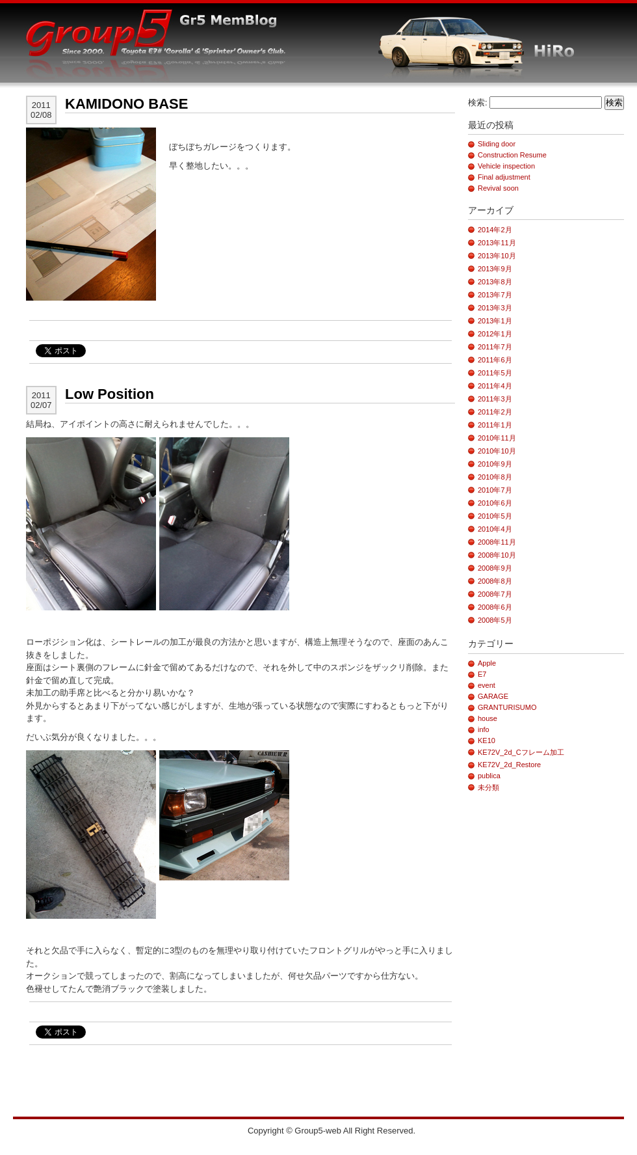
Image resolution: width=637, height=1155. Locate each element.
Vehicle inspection (506, 166)
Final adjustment (504, 177)
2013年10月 (497, 256)
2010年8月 (495, 477)
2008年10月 (497, 555)
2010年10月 (497, 451)
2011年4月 (495, 386)
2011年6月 (495, 360)
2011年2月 (495, 412)
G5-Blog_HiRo (193, 61)
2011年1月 (495, 425)
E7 (482, 674)
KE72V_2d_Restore (509, 764)
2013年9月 (495, 269)
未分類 (488, 787)
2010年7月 (495, 490)
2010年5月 (495, 516)
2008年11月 (497, 542)
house (487, 718)
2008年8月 (495, 581)
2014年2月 (495, 230)
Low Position (109, 394)
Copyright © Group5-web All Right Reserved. (331, 1130)
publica (489, 776)
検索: (478, 102)
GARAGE (493, 696)
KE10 (486, 740)
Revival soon (498, 188)
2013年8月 (495, 282)
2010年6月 (495, 503)
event (486, 685)
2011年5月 (495, 373)
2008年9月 (495, 568)
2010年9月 (495, 464)
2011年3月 (495, 399)
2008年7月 (495, 594)
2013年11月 (497, 243)
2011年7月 (495, 347)
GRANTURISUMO (507, 707)
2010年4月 (495, 529)
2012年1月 (495, 334)
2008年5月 (495, 620)
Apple (487, 663)
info (483, 729)
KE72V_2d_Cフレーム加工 (521, 752)
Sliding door (496, 144)
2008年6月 (495, 607)
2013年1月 (495, 321)
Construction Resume (512, 155)
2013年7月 (495, 295)
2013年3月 (495, 308)
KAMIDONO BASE (126, 104)
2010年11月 (497, 438)
